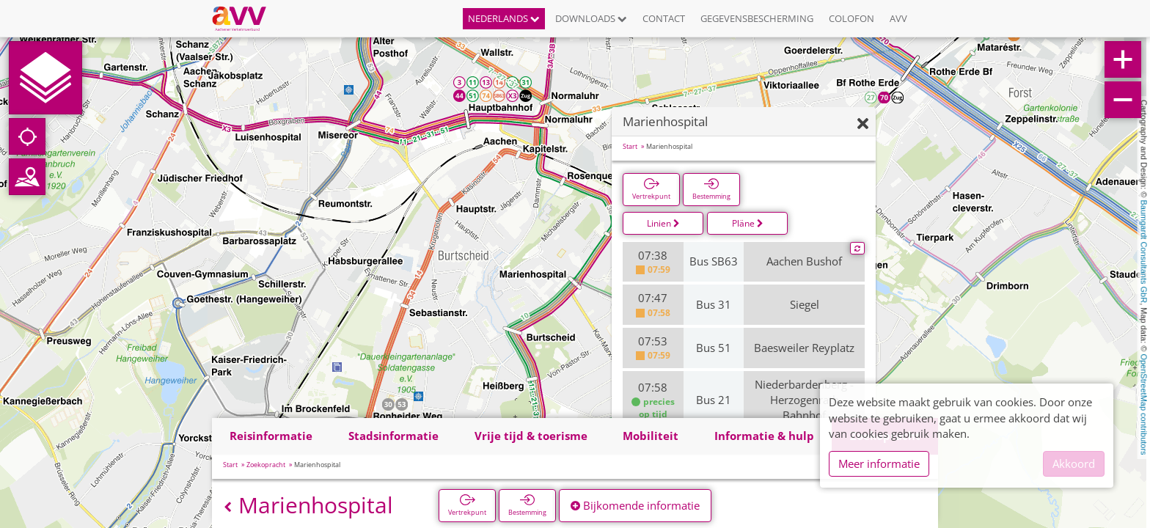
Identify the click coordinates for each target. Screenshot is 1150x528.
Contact (663, 18)
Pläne (747, 223)
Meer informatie (879, 463)
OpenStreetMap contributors (1144, 404)
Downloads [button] (591, 18)
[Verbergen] (862, 124)
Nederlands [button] (504, 18)
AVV (898, 18)
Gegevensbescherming (756, 18)
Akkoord (1073, 463)
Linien (663, 223)
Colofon (851, 18)
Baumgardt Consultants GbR (1144, 252)
